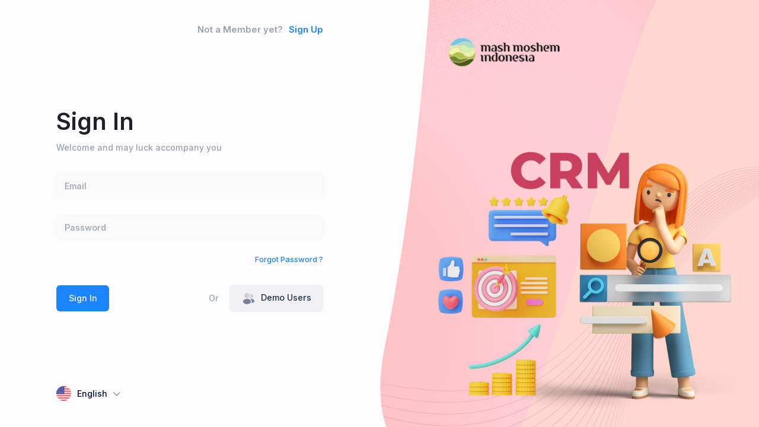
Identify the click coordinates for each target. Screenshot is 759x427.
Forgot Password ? (289, 259)
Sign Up (306, 29)
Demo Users (276, 298)
